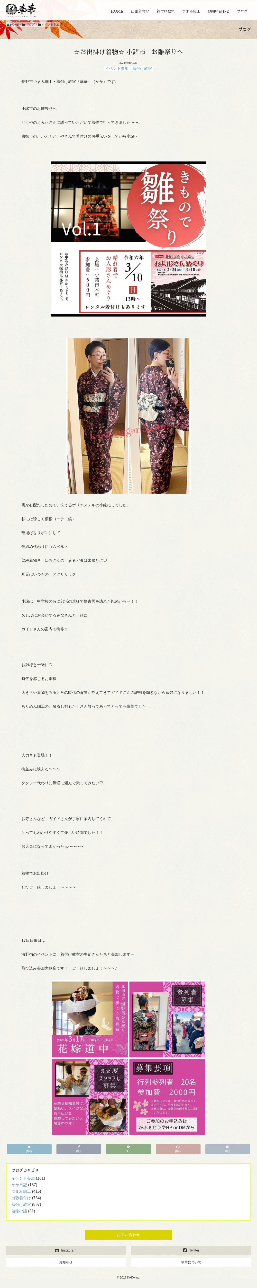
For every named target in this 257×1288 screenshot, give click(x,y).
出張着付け (140, 11)
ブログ (242, 11)
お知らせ (66, 1262)
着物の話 (19, 1211)
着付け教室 (165, 11)
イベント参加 (116, 68)
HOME (117, 11)
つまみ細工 (191, 11)
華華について (191, 1262)
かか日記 (19, 1185)
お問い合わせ (218, 11)
